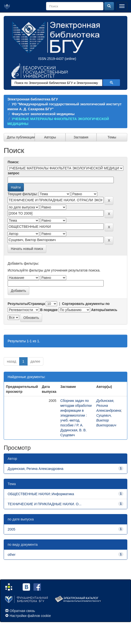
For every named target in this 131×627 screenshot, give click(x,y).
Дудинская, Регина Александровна (35, 469)
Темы (112, 137)
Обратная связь (22, 611)
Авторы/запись (104, 310)
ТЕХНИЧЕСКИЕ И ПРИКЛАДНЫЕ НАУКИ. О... (45, 504)
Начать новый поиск (27, 249)
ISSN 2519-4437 (51, 59)
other (12, 555)
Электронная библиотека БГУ (32, 99)
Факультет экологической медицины (43, 114)
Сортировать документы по (86, 304)
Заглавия (81, 137)
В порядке (49, 310)
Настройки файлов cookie (30, 616)
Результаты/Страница (26, 304)
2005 (11, 529)
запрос (13, 173)
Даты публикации (21, 137)
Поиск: (13, 162)
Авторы (50, 137)
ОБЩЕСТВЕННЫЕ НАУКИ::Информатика (41, 494)
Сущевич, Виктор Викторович (106, 420)
